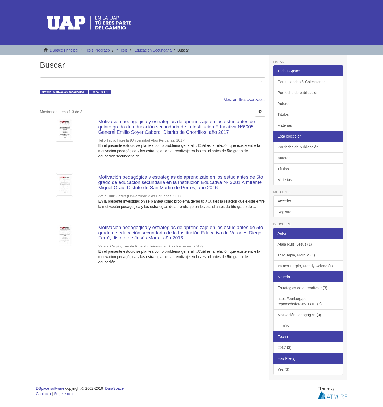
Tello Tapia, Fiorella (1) (296, 255)
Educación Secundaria (153, 50)
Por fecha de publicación (298, 93)
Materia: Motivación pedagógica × (63, 91)
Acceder (284, 201)
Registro (285, 212)
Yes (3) (283, 369)
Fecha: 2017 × (100, 91)
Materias (285, 125)
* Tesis (121, 50)
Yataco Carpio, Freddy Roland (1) (305, 266)
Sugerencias (64, 394)
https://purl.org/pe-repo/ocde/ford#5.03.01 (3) (300, 301)
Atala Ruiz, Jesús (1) (295, 244)
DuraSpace (114, 388)
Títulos (283, 114)
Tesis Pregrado (97, 50)
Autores (284, 103)
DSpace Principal (64, 50)
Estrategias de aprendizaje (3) (302, 288)
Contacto (43, 394)
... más (283, 326)
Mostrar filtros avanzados (244, 99)
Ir (261, 82)
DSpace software (50, 388)
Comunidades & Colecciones (302, 82)
